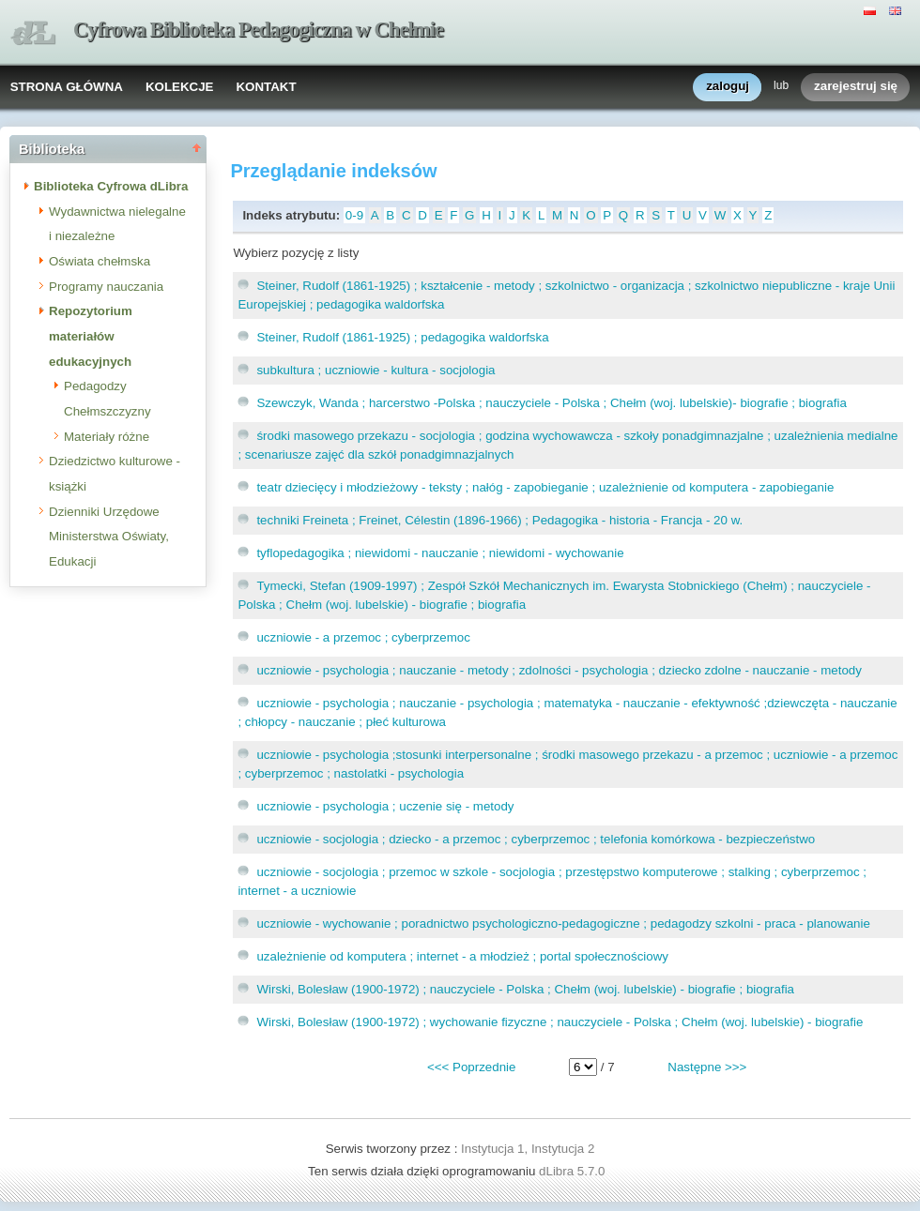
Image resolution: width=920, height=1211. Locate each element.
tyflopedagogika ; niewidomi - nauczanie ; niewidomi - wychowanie (439, 553)
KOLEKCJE (180, 87)
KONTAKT (266, 87)
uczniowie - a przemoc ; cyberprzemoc (362, 637)
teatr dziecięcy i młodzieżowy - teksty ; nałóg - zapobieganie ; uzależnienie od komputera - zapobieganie (545, 487)
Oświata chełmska (99, 261)
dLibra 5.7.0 (573, 1171)
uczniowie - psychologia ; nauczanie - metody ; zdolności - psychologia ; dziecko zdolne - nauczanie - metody (559, 670)
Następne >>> (706, 1067)
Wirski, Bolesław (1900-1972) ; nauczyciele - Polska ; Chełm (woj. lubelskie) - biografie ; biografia (525, 989)
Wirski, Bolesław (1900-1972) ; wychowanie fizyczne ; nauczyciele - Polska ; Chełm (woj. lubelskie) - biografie (559, 1022)
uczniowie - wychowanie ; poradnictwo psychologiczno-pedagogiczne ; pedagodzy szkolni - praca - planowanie (562, 923)
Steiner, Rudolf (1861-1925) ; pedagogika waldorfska (402, 337)
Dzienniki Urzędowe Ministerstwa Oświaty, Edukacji (109, 536)
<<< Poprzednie (471, 1067)
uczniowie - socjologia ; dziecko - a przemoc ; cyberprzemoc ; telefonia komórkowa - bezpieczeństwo (535, 839)
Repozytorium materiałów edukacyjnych (90, 336)
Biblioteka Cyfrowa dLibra (111, 186)
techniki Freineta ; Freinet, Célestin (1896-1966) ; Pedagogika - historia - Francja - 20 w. (499, 520)
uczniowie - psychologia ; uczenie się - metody (385, 806)
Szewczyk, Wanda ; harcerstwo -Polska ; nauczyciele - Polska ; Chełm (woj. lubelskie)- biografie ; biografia (551, 403)
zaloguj (727, 86)
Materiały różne (106, 437)
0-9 (354, 215)
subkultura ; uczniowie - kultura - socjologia (375, 370)
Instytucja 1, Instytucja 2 (527, 1149)
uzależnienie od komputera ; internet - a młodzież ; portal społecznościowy (462, 956)
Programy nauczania (106, 287)
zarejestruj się (855, 86)
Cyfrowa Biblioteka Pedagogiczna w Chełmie (258, 29)
